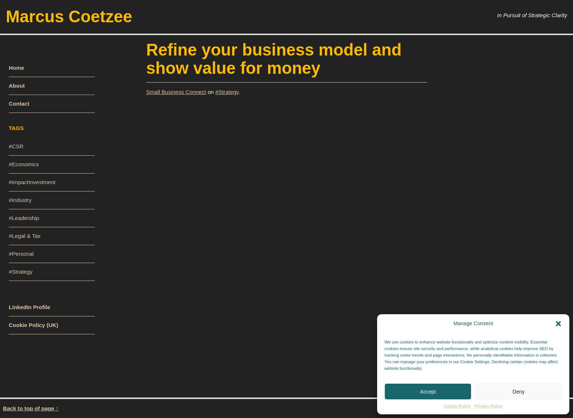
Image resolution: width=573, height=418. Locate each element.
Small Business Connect (176, 92)
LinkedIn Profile (29, 307)
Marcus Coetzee (69, 16)
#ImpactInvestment (32, 182)
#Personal (21, 254)
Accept (428, 392)
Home (16, 68)
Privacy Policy (489, 406)
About (17, 86)
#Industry (20, 200)
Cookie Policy (457, 406)
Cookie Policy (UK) (33, 325)
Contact (19, 103)
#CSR (16, 146)
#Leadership (24, 218)
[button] (558, 323)
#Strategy (227, 92)
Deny (518, 392)
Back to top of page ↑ (30, 408)
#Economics (24, 164)
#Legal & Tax (25, 236)
